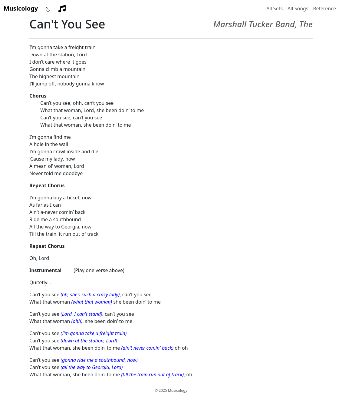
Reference (324, 8)
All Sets (274, 8)
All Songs (298, 8)
